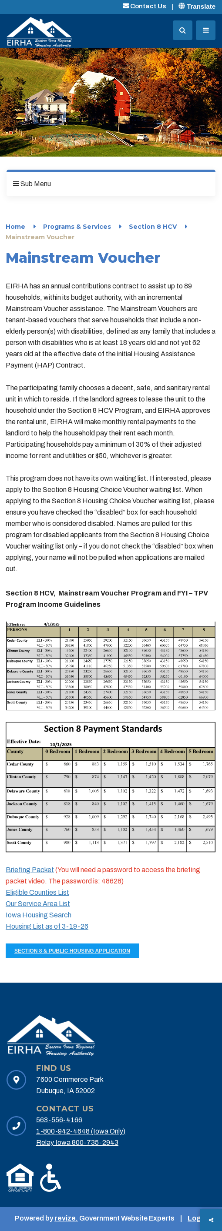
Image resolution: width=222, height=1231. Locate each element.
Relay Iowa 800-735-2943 (77, 1142)
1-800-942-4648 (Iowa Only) (80, 1131)
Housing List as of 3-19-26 (47, 926)
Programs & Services (77, 227)
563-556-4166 (59, 1120)
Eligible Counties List (37, 892)
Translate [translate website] (196, 6)
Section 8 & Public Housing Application (72, 951)
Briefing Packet (30, 869)
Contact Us (148, 6)
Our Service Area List (38, 903)
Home (15, 227)
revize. (66, 1218)
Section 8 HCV (153, 227)
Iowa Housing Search (38, 915)
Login (197, 1218)
